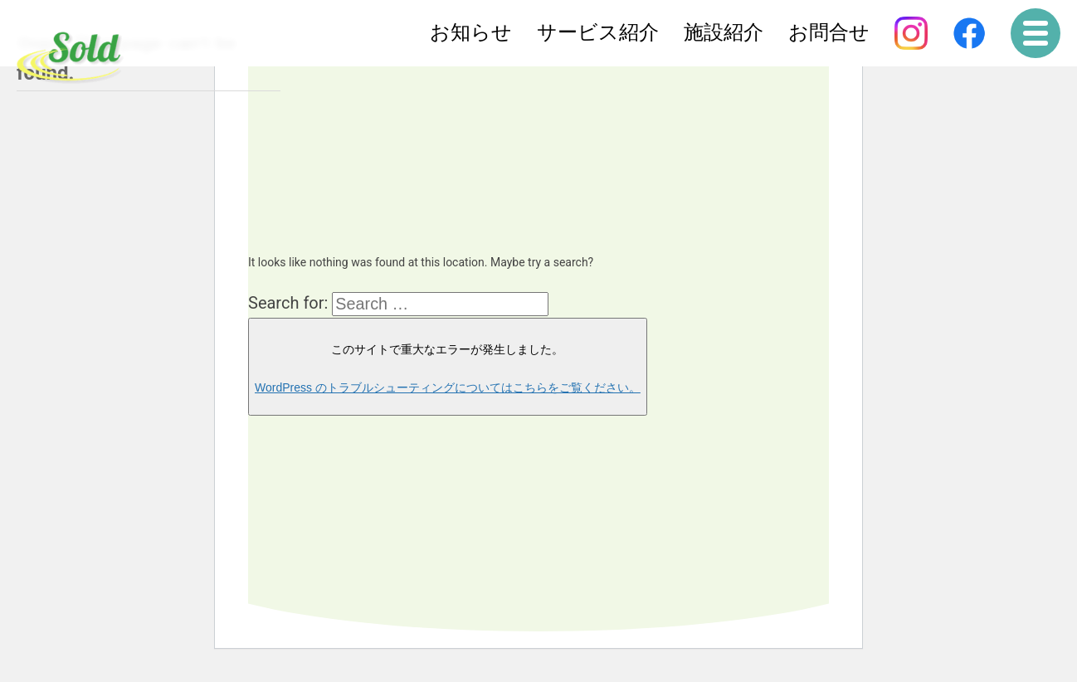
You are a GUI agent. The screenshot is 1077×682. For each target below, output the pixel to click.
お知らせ (471, 32)
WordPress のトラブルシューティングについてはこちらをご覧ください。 (448, 387)
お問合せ (829, 32)
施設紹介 (723, 32)
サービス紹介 (598, 32)
